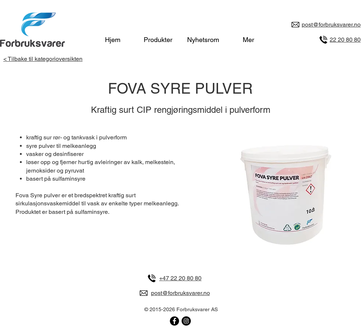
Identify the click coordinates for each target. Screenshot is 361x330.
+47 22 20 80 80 (180, 278)
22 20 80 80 (345, 39)
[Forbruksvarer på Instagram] (186, 321)
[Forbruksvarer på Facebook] (174, 321)
